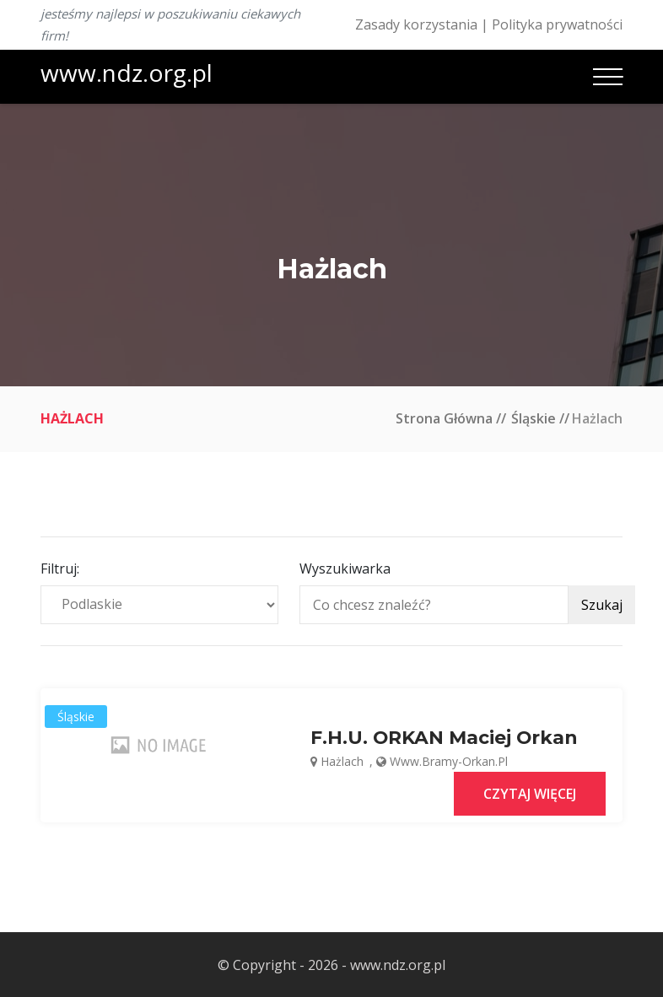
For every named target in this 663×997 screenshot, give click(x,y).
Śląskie (533, 418)
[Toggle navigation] (608, 77)
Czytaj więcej (529, 793)
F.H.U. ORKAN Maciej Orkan (444, 737)
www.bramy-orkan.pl (449, 760)
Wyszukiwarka (345, 568)
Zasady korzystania (416, 24)
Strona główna (444, 418)
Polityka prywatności (557, 24)
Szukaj (602, 605)
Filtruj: (59, 568)
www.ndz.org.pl (126, 73)
